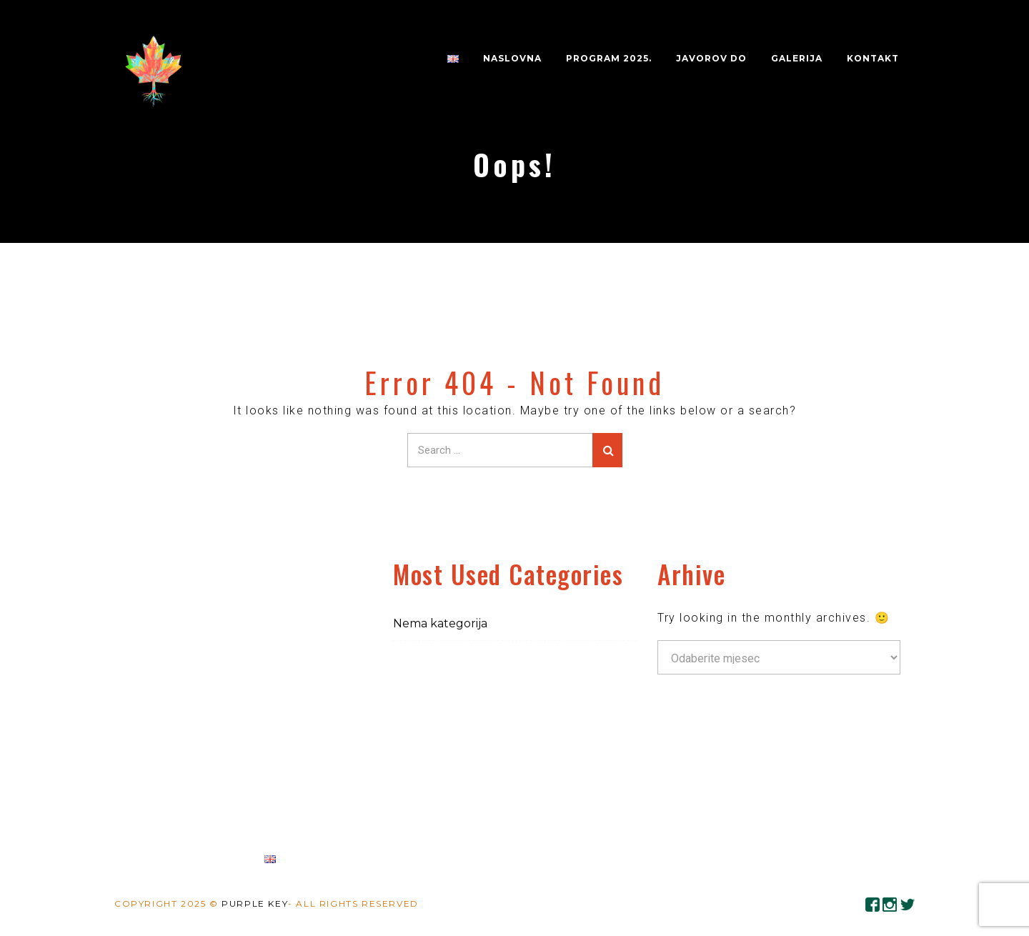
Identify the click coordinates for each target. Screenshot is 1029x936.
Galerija (796, 58)
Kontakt (873, 58)
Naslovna (512, 58)
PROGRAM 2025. (609, 58)
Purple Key (255, 903)
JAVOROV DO (711, 58)
